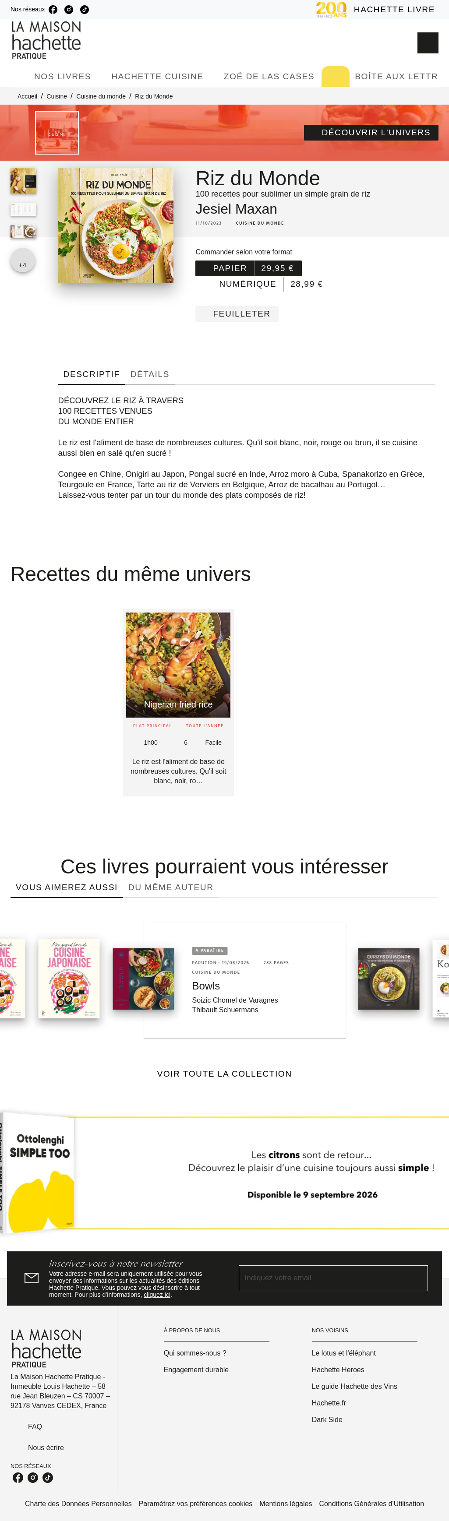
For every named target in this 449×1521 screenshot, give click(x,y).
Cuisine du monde (101, 96)
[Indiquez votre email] (323, 1278)
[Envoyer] (417, 1278)
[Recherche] (427, 42)
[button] (371, 133)
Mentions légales (285, 1503)
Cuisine (56, 96)
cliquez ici (157, 1294)
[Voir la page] (224, 1176)
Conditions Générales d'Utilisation (371, 1503)
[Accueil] (47, 40)
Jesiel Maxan (236, 209)
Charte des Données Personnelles (78, 1503)
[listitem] (53, 10)
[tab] (20, 76)
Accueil (27, 96)
